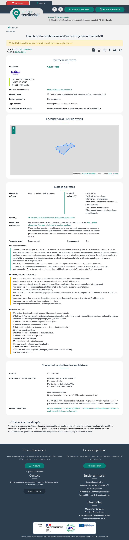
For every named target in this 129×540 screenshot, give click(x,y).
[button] (13, 128)
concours (17, 3)
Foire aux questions (94, 488)
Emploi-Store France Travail (94, 519)
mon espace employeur (110, 9)
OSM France (113, 173)
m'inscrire (34, 466)
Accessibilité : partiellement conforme (94, 495)
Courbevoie (53, 66)
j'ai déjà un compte (35, 471)
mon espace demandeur (79, 9)
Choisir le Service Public (94, 512)
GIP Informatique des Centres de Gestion (60, 537)
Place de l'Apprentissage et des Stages (94, 515)
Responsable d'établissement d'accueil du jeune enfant (51, 217)
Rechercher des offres (95, 482)
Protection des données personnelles (95, 492)
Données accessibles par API (86, 537)
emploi (41, 3)
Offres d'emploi (63, 17)
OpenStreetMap (89, 173)
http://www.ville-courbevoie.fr (59, 89)
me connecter (94, 466)
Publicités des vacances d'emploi (93, 485)
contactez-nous (34, 491)
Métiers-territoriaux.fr (94, 509)
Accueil (51, 17)
